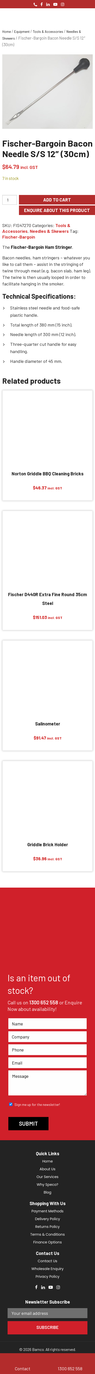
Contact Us (47, 1260)
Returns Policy (47, 1226)
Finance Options (47, 1242)
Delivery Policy (47, 1218)
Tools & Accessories (48, 32)
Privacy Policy (48, 1276)
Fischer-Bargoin (18, 237)
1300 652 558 (43, 1003)
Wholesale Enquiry (47, 1268)
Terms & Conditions (47, 1234)
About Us (47, 1169)
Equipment (22, 32)
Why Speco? (47, 1184)
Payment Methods (48, 1211)
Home (6, 32)
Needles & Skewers (49, 231)
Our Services (48, 1176)
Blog (47, 1192)
